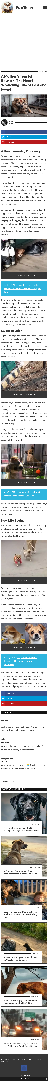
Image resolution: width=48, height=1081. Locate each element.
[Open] (45, 7)
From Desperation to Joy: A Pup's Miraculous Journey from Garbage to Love (22, 289)
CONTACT (4, 1062)
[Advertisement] (24, 41)
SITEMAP (37, 1059)
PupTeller (25, 7)
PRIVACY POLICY (26, 1059)
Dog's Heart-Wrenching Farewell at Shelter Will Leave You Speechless (21, 661)
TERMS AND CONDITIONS (10, 1059)
